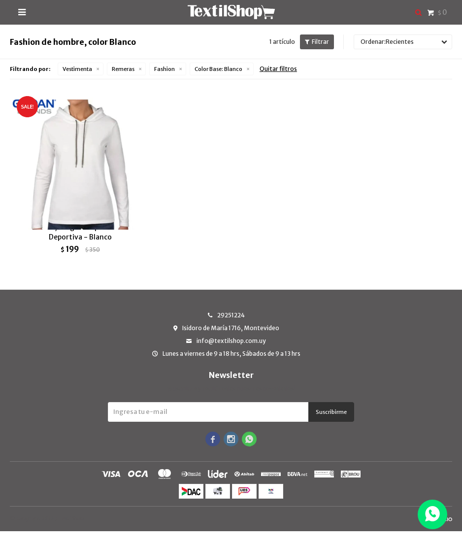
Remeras (123, 69)
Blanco (218, 69)
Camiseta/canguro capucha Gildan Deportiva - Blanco (80, 245)
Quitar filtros (278, 68)
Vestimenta (77, 69)
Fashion (164, 69)
